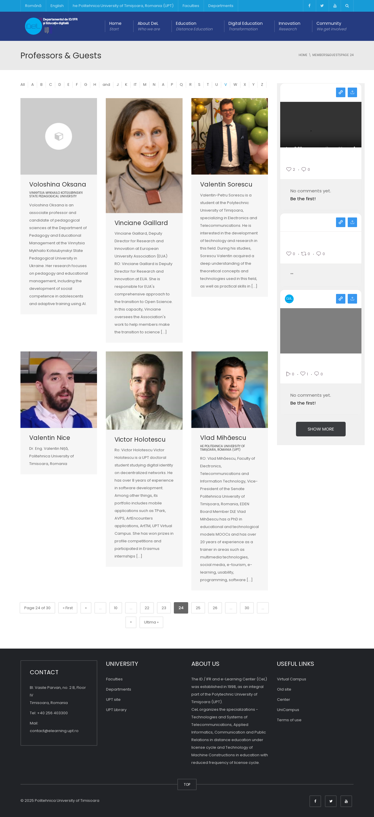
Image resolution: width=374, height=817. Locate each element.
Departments (220, 5)
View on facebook (340, 222)
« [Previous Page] (86, 608)
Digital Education (245, 26)
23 (164, 608)
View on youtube (340, 299)
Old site (284, 689)
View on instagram (340, 92)
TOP (187, 784)
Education (194, 26)
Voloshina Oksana (57, 184)
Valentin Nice (49, 437)
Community (331, 26)
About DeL (149, 26)
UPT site (113, 699)
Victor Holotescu (140, 439)
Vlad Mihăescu (223, 437)
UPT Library (116, 710)
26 (215, 608)
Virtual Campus (291, 679)
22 (147, 608)
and (106, 84)
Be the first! (303, 199)
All (22, 84)
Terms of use (289, 720)
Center (283, 699)
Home (115, 26)
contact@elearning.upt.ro (54, 731)
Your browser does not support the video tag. (320, 132)
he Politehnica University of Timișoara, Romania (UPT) (123, 5)
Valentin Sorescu (226, 184)
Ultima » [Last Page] (151, 622)
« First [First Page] (68, 608)
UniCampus (288, 710)
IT (135, 84)
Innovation (289, 26)
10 (115, 608)
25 (198, 608)
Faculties (191, 5)
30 (247, 608)
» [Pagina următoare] (131, 622)
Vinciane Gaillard (141, 223)
